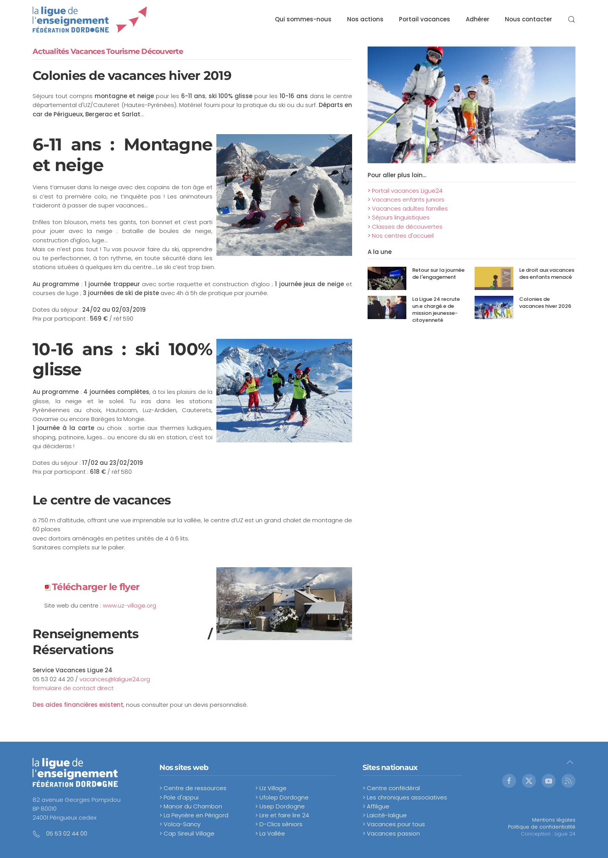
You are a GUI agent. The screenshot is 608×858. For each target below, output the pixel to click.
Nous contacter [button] (528, 19)
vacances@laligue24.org (114, 679)
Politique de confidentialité (541, 826)
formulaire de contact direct (73, 688)
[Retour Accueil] (90, 19)
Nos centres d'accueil (403, 235)
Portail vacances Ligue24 (407, 190)
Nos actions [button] (365, 19)
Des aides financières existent (78, 705)
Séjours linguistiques (401, 217)
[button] (571, 19)
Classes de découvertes (407, 227)
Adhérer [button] (477, 19)
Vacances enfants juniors (408, 199)
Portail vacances (424, 19)
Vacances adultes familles (410, 208)
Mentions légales (553, 819)
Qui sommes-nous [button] (303, 19)
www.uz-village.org (129, 605)
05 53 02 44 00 (66, 833)
